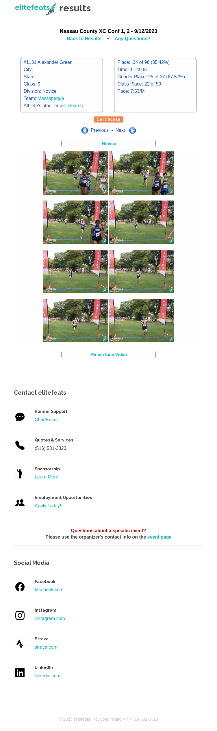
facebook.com (49, 589)
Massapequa (51, 98)
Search (75, 105)
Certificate (108, 119)
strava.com (46, 647)
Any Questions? (132, 38)
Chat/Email (46, 419)
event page (159, 537)
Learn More (46, 476)
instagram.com (50, 618)
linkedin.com (47, 675)
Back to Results (85, 38)
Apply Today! (48, 505)
